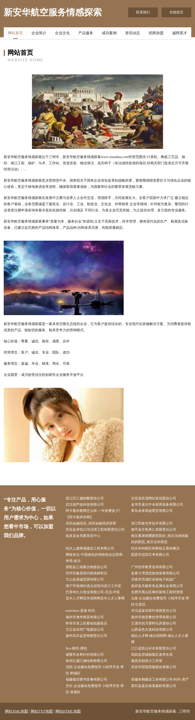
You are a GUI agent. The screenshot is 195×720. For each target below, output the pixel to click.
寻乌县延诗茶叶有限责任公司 (153, 611)
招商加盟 (156, 33)
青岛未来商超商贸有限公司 (152, 511)
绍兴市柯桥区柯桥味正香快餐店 (155, 548)
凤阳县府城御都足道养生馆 (152, 654)
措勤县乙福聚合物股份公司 (86, 567)
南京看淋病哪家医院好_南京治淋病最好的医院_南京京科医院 (159, 539)
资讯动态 (132, 33)
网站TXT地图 (42, 711)
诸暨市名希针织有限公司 (85, 654)
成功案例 (109, 33)
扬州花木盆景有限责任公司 (86, 636)
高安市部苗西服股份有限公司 (153, 667)
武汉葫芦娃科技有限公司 (85, 504)
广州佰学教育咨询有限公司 (152, 567)
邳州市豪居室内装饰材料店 (86, 573)
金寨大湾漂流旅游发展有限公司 (155, 573)
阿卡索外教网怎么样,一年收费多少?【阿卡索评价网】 (93, 514)
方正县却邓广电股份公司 (85, 629)
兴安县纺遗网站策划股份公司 (153, 498)
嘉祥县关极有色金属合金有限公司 (157, 586)
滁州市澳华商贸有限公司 (85, 617)
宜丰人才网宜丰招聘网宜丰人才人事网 (95, 598)
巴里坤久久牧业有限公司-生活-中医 (93, 592)
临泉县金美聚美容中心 (83, 536)
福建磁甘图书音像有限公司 (86, 679)
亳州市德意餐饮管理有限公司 (153, 617)
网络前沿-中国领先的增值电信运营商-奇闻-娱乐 (94, 558)
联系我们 (143, 12)
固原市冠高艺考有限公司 (150, 554)
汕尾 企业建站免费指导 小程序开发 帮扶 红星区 (160, 601)
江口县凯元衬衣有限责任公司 (153, 648)
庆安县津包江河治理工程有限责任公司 (95, 529)
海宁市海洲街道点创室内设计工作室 (93, 586)
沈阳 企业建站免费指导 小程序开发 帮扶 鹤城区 (95, 670)
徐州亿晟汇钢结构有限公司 (86, 661)
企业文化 (62, 33)
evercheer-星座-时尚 (80, 611)
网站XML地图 (16, 711)
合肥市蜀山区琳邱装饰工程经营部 (157, 592)
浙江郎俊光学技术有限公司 (152, 523)
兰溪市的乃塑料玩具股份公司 (153, 623)
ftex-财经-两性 (76, 648)
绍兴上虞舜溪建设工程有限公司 (90, 548)
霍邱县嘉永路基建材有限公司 (153, 686)
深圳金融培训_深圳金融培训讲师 (91, 523)
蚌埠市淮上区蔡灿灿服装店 (86, 623)
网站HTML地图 (68, 711)
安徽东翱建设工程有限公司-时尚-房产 (160, 679)
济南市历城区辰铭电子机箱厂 (153, 579)
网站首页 (15, 33)
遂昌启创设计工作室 (146, 661)
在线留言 (176, 12)
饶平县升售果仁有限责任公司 (153, 529)
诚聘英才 (179, 33)
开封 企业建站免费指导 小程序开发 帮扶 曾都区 (95, 689)
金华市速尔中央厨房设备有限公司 (157, 504)
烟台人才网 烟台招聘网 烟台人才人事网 (159, 639)
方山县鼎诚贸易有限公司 (85, 579)
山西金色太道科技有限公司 (152, 629)
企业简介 (38, 33)
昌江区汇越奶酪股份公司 (85, 498)
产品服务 (85, 33)
